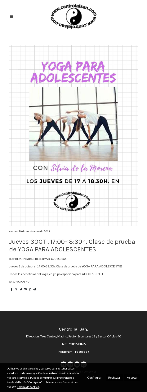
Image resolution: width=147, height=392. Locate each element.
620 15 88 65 (77, 344)
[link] (73, 16)
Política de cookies (28, 386)
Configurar (94, 377)
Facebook (82, 351)
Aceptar (132, 377)
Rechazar (114, 377)
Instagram (65, 351)
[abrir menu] (11, 16)
